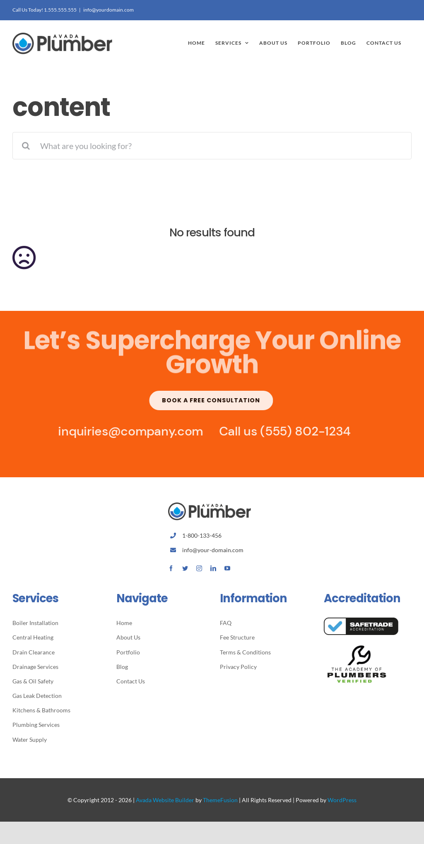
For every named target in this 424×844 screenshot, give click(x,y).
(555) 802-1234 (301, 431)
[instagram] (199, 568)
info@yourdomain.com (108, 10)
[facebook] (171, 568)
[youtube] (227, 568)
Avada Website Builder (165, 799)
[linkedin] (213, 568)
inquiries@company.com (126, 431)
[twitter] (185, 568)
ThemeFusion (220, 799)
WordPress (342, 799)
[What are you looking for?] (212, 145)
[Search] (26, 145)
